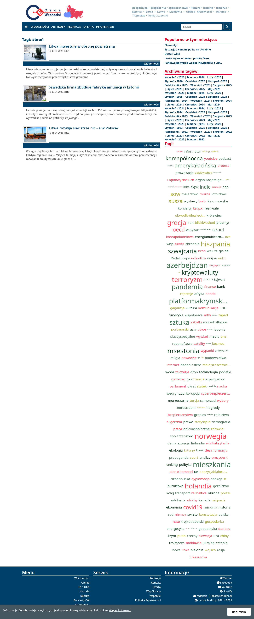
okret (191, 386)
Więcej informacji (120, 610)
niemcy (180, 514)
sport (194, 457)
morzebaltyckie (215, 322)
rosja (221, 550)
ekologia (176, 450)
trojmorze (177, 543)
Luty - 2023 (214, 124)
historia (224, 507)
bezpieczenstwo (180, 414)
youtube (210, 158)
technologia (208, 372)
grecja (176, 222)
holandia (198, 485)
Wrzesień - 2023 (200, 116)
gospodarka (214, 521)
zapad (223, 315)
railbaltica (199, 493)
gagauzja (177, 308)
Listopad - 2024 (218, 97)
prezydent (219, 457)
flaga (227, 351)
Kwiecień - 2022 (175, 139)
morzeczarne (178, 400)
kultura (191, 308)
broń (202, 251)
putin (181, 535)
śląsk (194, 187)
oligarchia (174, 422)
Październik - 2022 (176, 131)
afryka (199, 293)
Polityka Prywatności (148, 600)
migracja (218, 500)
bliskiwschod (205, 222)
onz (223, 336)
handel (211, 293)
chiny (224, 535)
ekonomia (174, 507)
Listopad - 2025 (218, 81)
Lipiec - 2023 (175, 120)
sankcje (217, 478)
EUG (223, 308)
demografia (221, 422)
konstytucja (208, 514)
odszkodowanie (206, 230)
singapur (214, 265)
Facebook (226, 582)
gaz (189, 379)
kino (211, 201)
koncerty (185, 208)
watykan (192, 229)
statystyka (202, 422)
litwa (185, 550)
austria (208, 279)
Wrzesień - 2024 (200, 100)
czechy (192, 535)
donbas (224, 528)
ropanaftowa (182, 343)
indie (205, 187)
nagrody (212, 407)
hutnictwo (175, 486)
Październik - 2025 (176, 85)
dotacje (214, 315)
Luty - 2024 (214, 108)
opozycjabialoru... (213, 471)
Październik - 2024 (176, 100)
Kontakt (156, 582)
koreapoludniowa (180, 236)
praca (177, 429)
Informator (105, 26)
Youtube (227, 587)
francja (198, 379)
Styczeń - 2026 (174, 81)
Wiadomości (40, 26)
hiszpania (215, 243)
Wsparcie (155, 596)
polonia (179, 244)
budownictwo (215, 357)
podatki (225, 372)
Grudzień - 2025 (195, 81)
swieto (192, 514)
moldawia (193, 543)
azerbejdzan (187, 265)
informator (192, 151)
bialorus (196, 550)
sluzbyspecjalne (182, 336)
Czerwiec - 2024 (195, 104)
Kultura (84, 596)
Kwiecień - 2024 (175, 108)
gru (199, 358)
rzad (181, 393)
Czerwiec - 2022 (195, 135)
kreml (199, 450)
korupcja (193, 393)
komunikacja (208, 308)
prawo (188, 422)
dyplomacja (200, 478)
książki (198, 208)
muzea (205, 194)
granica (200, 414)
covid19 (192, 507)
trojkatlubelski (192, 521)
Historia (84, 591)
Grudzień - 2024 (195, 97)
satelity (199, 343)
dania (171, 443)
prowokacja (184, 172)
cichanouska (180, 478)
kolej (170, 493)
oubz (222, 258)
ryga (187, 529)
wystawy (190, 201)
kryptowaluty (200, 272)
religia (175, 357)
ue (196, 471)
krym (172, 535)
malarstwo (190, 194)
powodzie (189, 357)
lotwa (176, 550)
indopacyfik (217, 173)
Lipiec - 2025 (175, 89)
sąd (170, 514)
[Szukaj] (201, 27)
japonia (219, 329)
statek (202, 386)
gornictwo (221, 486)
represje (186, 293)
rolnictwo (221, 414)
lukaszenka (198, 557)
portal (225, 493)
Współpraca (153, 591)
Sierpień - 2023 (222, 116)
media (214, 336)
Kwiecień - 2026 (175, 77)
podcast (225, 158)
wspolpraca (194, 315)
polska (223, 514)
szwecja (184, 443)
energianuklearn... (209, 236)
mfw (207, 315)
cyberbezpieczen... (215, 393)
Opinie (85, 582)
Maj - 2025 (214, 89)
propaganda (179, 457)
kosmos (218, 343)
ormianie (171, 187)
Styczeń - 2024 (174, 112)
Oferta (88, 26)
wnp (170, 244)
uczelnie (212, 386)
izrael (218, 229)
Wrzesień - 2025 (200, 85)
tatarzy (189, 450)
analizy (204, 457)
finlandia (198, 443)
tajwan (219, 279)
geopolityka (207, 528)
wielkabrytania (217, 443)
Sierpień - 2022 (222, 131)
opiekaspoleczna (196, 429)
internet (173, 365)
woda (169, 372)
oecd (179, 229)
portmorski (180, 329)
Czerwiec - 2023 (195, 120)
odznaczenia (201, 408)
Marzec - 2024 (196, 108)
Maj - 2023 (214, 120)
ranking (172, 464)
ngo (225, 187)
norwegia (211, 436)
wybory (223, 400)
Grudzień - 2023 (195, 112)
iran (190, 222)
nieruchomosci (181, 471)
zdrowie (217, 429)
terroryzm (187, 279)
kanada (204, 500)
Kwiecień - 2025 (175, 93)
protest (223, 165)
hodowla (210, 415)
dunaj (227, 180)
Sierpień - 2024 (222, 100)
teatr (202, 201)
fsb (203, 358)
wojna (212, 258)
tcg (196, 529)
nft (179, 272)
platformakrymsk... (198, 300)
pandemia (187, 286)
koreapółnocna (184, 158)
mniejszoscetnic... (216, 365)
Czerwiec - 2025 (195, 89)
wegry (171, 393)
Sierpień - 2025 (222, 85)
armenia (170, 165)
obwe (201, 329)
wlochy (192, 500)
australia (226, 265)
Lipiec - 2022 (175, 135)
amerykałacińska (195, 165)
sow (175, 194)
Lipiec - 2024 (175, 104)
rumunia (210, 507)
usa (216, 535)
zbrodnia (192, 244)
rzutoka (209, 329)
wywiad (202, 336)
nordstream (186, 407)
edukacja (178, 500)
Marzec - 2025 (196, 93)
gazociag (178, 379)
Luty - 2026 (214, 77)
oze (228, 236)
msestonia (183, 350)
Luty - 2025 (214, 93)
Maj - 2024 (214, 104)
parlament (178, 386)
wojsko (210, 550)
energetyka (175, 528)
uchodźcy (198, 258)
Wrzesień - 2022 (200, 131)
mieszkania (212, 464)
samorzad (208, 400)
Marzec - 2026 (196, 77)
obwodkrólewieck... (190, 215)
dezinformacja (216, 450)
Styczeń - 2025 (174, 97)
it (225, 478)
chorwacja (178, 187)
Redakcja (74, 26)
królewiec (214, 215)
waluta (212, 251)
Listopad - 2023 (218, 112)
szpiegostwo (215, 379)
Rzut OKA (83, 587)
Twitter (227, 578)
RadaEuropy (180, 258)
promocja (216, 186)
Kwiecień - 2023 (175, 124)
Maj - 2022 (214, 135)
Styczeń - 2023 (174, 128)
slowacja (205, 535)
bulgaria (180, 151)
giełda (224, 251)
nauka (222, 386)
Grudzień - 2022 (195, 128)
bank (221, 286)
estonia (222, 543)
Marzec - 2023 (196, 124)
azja (193, 329)
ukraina (209, 543)
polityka (185, 464)
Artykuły (58, 26)
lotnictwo (219, 194)
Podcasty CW (81, 600)
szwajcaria (182, 250)
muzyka (222, 201)
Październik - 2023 (176, 116)
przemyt (222, 222)
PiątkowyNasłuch (180, 179)
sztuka (179, 322)
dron (194, 372)
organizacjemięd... (209, 179)
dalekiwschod (203, 172)
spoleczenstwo (181, 436)
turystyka (176, 315)
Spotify (227, 591)
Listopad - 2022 (218, 128)
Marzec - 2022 (196, 139)
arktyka (220, 350)
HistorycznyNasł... (210, 151)
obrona (213, 493)
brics (186, 187)
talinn (192, 529)
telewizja (182, 372)
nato (176, 521)
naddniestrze (190, 365)
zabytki (196, 322)
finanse (210, 286)
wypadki (207, 350)
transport (182, 493)
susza (176, 201)
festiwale (212, 208)
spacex (208, 343)
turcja (194, 400)
